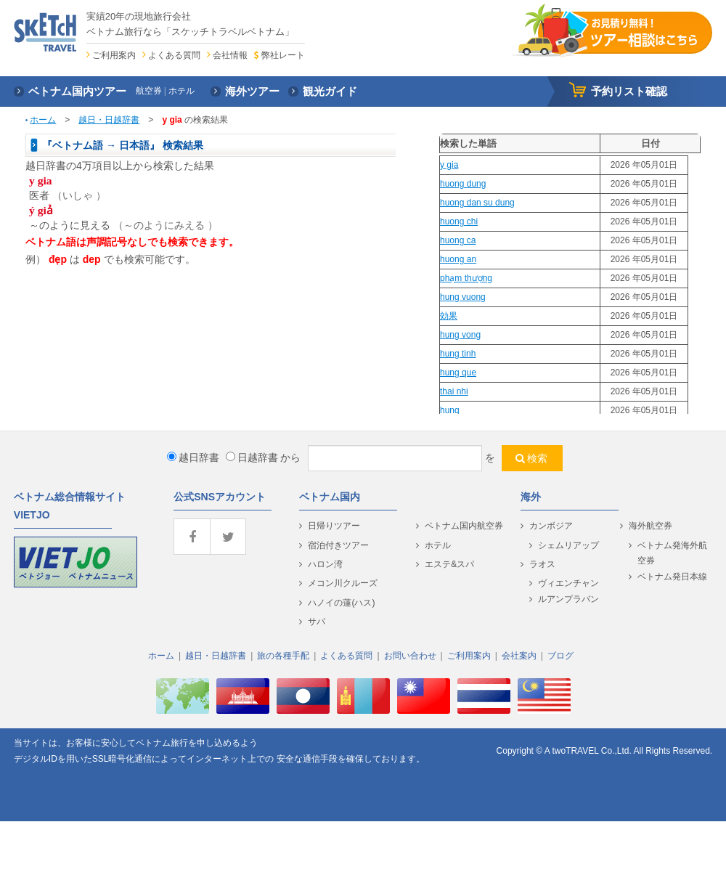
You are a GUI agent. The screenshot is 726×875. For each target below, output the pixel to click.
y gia (449, 165)
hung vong (460, 335)
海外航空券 (650, 526)
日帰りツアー (334, 526)
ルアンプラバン (568, 599)
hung (450, 410)
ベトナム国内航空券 (464, 526)
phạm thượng (466, 278)
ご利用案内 (114, 55)
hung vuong (463, 297)
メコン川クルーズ (343, 583)
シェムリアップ (568, 545)
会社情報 (230, 55)
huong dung (463, 184)
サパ (316, 621)
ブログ (560, 656)
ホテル (438, 545)
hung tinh (458, 354)
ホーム (43, 120)
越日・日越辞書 (108, 120)
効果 (448, 316)
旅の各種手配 (283, 656)
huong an (458, 259)
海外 (531, 496)
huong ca (458, 240)
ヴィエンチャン (568, 583)
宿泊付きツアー (338, 545)
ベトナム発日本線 (672, 576)
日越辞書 (252, 457)
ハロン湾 (325, 564)
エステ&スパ (449, 564)
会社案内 (519, 656)
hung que (458, 372)
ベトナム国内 (329, 496)
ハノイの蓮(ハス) (341, 603)
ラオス (542, 564)
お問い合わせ (410, 656)
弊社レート (283, 55)
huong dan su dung (477, 203)
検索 (537, 458)
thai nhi (454, 391)
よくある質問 (174, 55)
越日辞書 (193, 457)
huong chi (459, 221)
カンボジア (551, 526)
